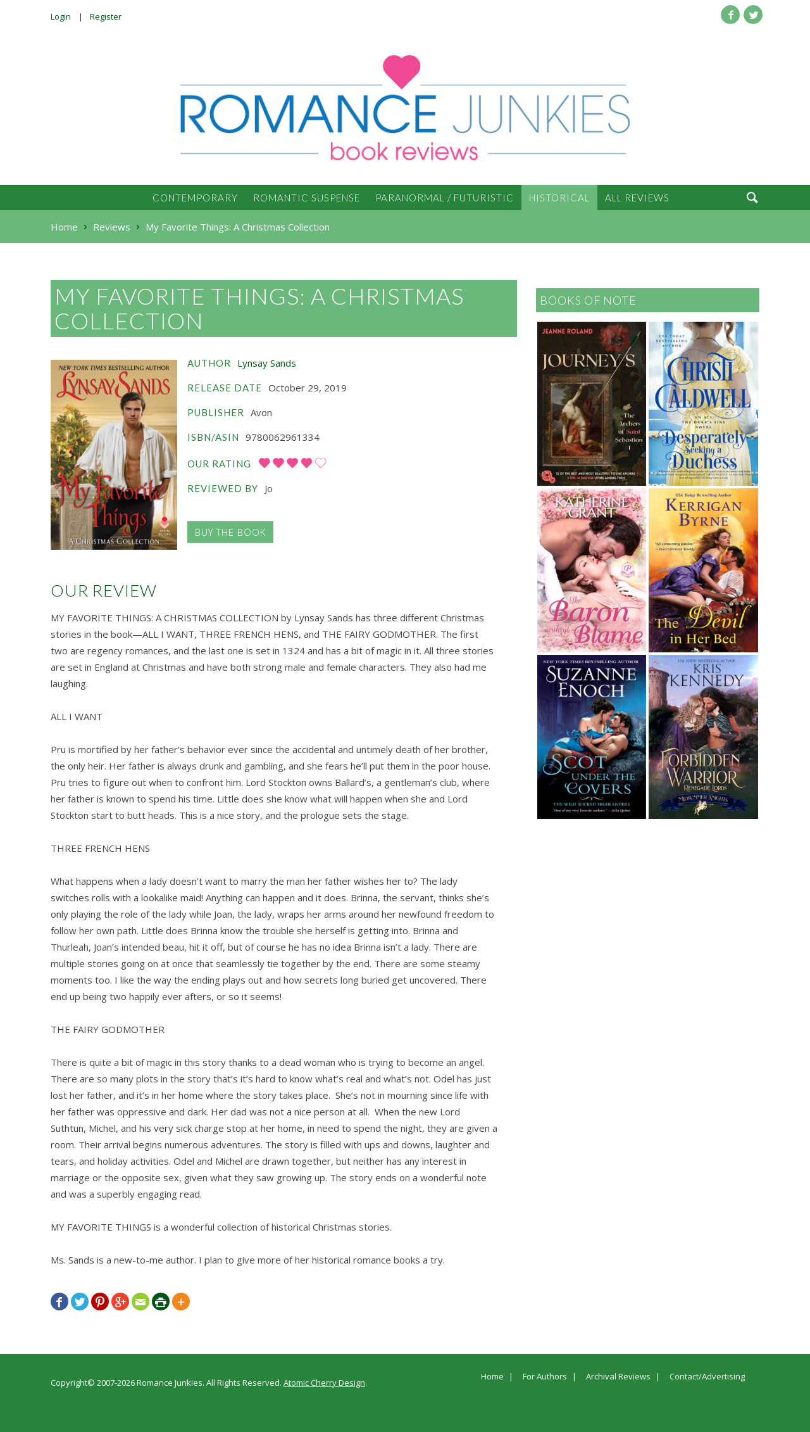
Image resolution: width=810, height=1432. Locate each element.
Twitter (753, 14)
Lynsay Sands (266, 363)
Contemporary (195, 197)
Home (492, 1377)
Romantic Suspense (306, 197)
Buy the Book (230, 532)
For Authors (545, 1377)
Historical (559, 197)
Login (61, 16)
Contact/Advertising (707, 1377)
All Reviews (637, 197)
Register (106, 16)
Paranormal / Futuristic (444, 197)
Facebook (730, 14)
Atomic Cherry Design (324, 1382)
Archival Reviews (618, 1377)
